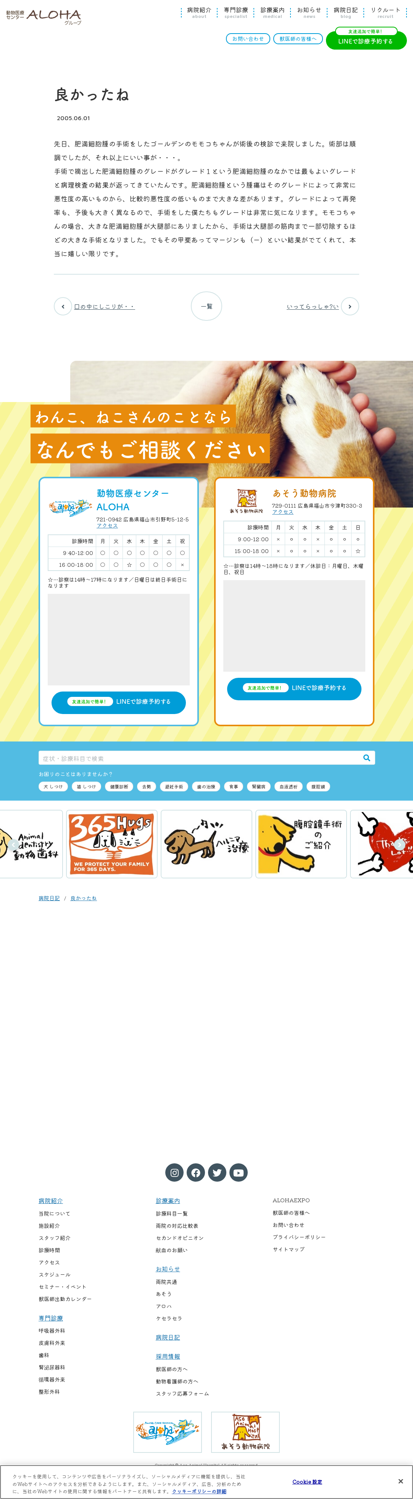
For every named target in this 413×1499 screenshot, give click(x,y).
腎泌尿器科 (52, 1368)
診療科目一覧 (172, 1214)
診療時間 (49, 1251)
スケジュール (55, 1275)
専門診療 (236, 12)
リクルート (385, 12)
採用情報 (168, 1357)
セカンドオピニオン (180, 1239)
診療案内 (272, 12)
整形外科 (49, 1392)
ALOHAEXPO (291, 1201)
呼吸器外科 (52, 1331)
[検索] (367, 759)
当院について (55, 1214)
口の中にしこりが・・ (94, 307)
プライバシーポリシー (299, 1238)
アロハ (164, 1307)
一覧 (206, 306)
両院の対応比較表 (177, 1226)
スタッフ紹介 (55, 1239)
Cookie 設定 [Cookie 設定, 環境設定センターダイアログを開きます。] (307, 1481)
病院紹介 (199, 12)
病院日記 (346, 12)
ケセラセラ (169, 1319)
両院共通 (166, 1283)
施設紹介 (49, 1226)
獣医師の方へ (172, 1370)
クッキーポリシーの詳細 (199, 1491)
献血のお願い (172, 1251)
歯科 (44, 1356)
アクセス (107, 526)
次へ (399, 846)
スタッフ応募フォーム (182, 1394)
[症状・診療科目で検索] (199, 759)
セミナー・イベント (63, 1288)
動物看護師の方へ (177, 1382)
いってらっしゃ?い (323, 307)
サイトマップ (289, 1250)
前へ (13, 846)
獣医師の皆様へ (298, 38)
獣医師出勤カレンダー (65, 1300)
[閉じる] (400, 1481)
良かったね (83, 899)
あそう (164, 1295)
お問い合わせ (248, 38)
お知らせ (309, 12)
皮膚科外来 (52, 1344)
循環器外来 (52, 1380)
